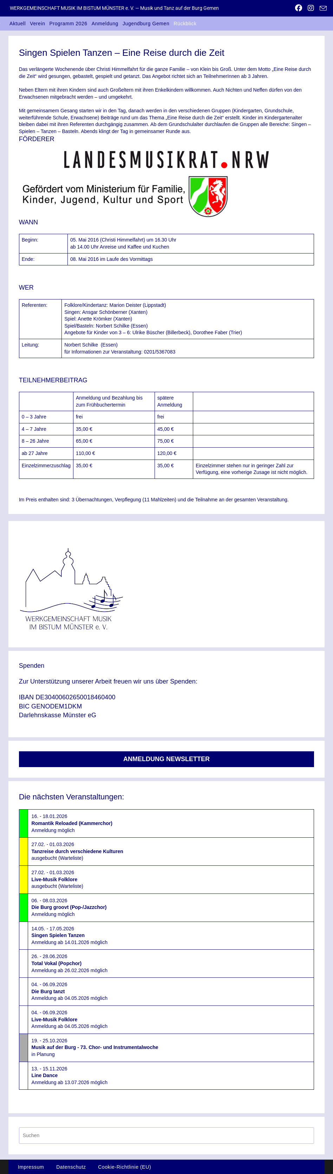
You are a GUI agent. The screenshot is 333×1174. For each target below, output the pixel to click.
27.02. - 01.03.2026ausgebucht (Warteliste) (77, 851)
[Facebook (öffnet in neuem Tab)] (298, 8)
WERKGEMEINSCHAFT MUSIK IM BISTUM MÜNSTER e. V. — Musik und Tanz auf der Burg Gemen (114, 8)
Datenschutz (71, 1167)
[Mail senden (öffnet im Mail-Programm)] (322, 8)
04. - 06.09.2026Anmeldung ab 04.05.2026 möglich (69, 991)
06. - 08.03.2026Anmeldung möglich (69, 907)
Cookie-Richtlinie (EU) (124, 1167)
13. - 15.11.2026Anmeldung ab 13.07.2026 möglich (69, 1075)
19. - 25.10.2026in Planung (95, 1047)
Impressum (31, 1167)
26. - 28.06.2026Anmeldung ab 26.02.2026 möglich (69, 963)
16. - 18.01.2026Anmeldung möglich (72, 823)
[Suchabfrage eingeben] (166, 1135)
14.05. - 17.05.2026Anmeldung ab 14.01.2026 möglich (69, 935)
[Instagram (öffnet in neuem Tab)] (311, 8)
